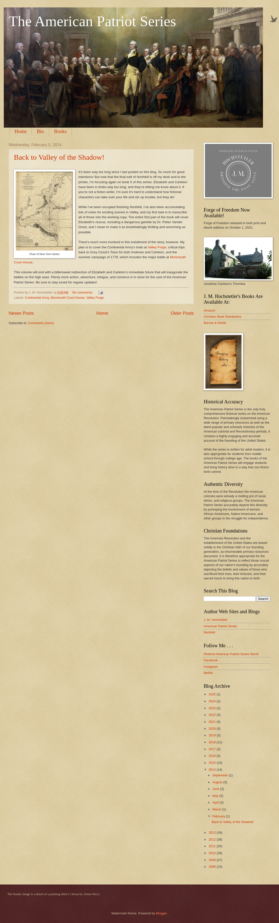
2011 (213, 846)
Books (60, 131)
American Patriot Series (220, 626)
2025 (213, 694)
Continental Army (37, 297)
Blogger (161, 913)
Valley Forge (157, 247)
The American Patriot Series (92, 21)
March (217, 809)
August (217, 782)
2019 (213, 735)
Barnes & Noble (215, 323)
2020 (213, 728)
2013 (213, 832)
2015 (213, 763)
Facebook (211, 660)
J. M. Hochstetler (216, 620)
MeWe (208, 673)
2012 (213, 839)
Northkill (209, 632)
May (215, 796)
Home (21, 131)
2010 (213, 853)
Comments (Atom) (41, 323)
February (219, 816)
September (220, 775)
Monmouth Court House (67, 297)
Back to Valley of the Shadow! (59, 157)
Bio (40, 131)
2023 (213, 708)
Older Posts (182, 313)
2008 (213, 866)
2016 (213, 756)
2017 (213, 749)
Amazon (209, 310)
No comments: (83, 292)
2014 (213, 769)
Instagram (211, 666)
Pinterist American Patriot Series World (231, 654)
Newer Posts (21, 313)
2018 (213, 742)
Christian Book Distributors (222, 316)
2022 (213, 715)
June (216, 789)
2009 (213, 860)
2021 (213, 722)
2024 (213, 701)
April (215, 802)
